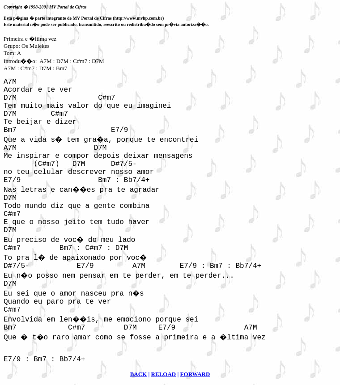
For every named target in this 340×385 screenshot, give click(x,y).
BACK (138, 374)
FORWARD (195, 374)
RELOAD (163, 374)
